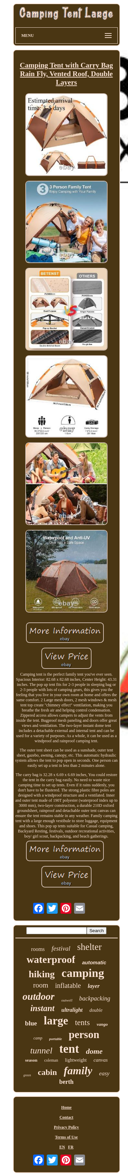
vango (102, 1024)
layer (94, 986)
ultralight (72, 1010)
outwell (66, 1000)
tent (69, 1048)
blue (31, 1023)
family (78, 1070)
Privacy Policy (66, 1127)
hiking (42, 974)
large (56, 1021)
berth (66, 1081)
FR (70, 1147)
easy (104, 1073)
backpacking (94, 998)
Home (66, 1107)
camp (37, 1038)
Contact (66, 1117)
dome (94, 1051)
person (84, 1034)
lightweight (76, 1060)
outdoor (38, 996)
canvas (101, 1060)
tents (82, 1022)
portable (55, 1039)
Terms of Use (66, 1137)
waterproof (51, 959)
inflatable (68, 985)
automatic (94, 962)
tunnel (41, 1050)
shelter (89, 947)
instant (42, 1008)
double (95, 1010)
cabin (47, 1072)
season (31, 1060)
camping (82, 973)
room (40, 985)
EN (62, 1147)
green (27, 1075)
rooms (38, 949)
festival (61, 948)
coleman (51, 1060)
